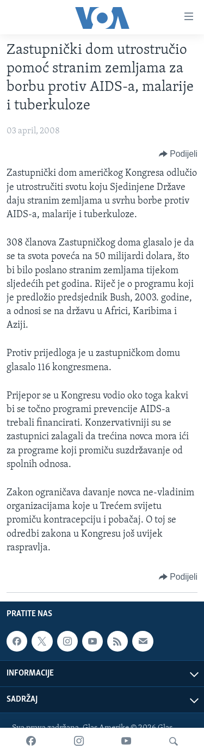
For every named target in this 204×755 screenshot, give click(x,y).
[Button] (178, 154)
